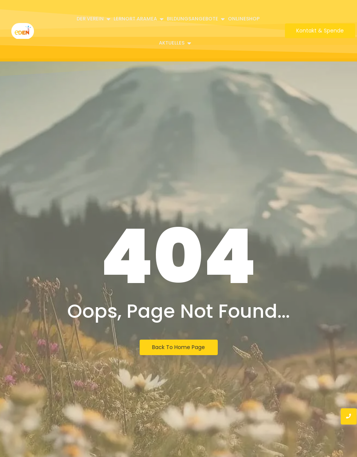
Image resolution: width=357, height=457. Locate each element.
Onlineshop (244, 18)
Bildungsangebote (193, 18)
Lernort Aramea (136, 18)
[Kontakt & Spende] (320, 30)
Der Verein (91, 18)
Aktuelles (172, 42)
